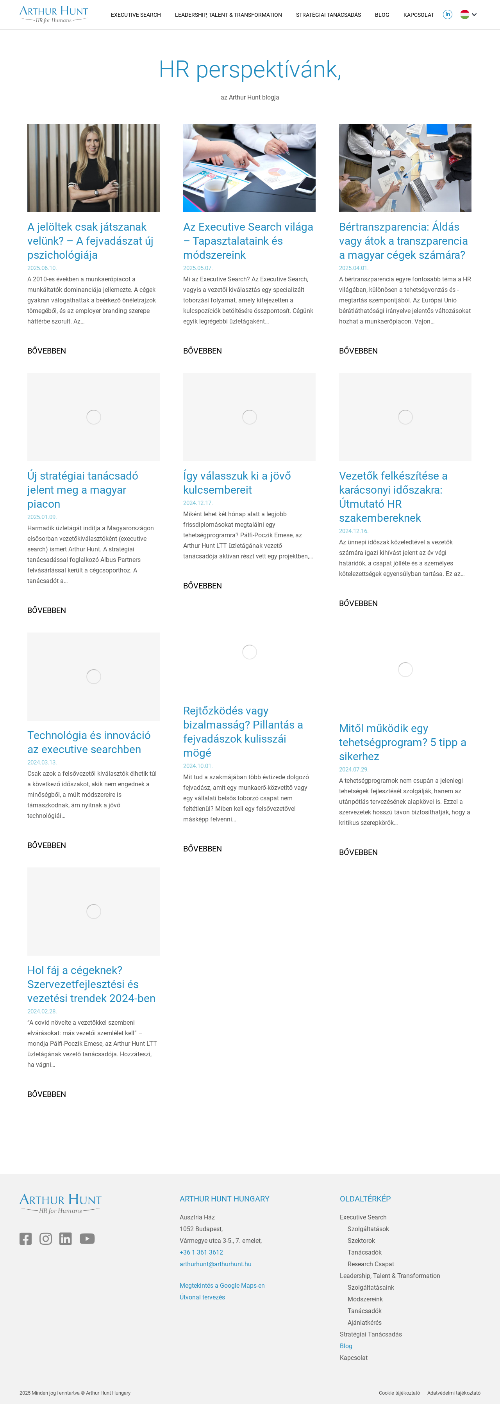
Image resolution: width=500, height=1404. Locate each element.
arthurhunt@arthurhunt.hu (216, 1264)
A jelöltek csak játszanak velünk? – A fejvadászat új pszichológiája (90, 240)
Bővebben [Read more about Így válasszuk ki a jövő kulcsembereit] (202, 585)
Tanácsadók (365, 1252)
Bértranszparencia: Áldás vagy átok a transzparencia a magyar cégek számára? (403, 240)
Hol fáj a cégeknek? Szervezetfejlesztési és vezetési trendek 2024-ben (91, 984)
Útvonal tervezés (202, 1297)
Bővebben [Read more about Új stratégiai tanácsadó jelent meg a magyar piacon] (46, 610)
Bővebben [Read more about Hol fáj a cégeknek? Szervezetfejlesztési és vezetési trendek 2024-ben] (46, 1094)
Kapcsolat (354, 1357)
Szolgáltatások (368, 1229)
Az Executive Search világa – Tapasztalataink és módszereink (248, 240)
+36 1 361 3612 (201, 1252)
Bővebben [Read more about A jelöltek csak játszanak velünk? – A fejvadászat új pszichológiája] (46, 350)
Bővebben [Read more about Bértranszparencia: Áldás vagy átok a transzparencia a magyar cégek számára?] (358, 350)
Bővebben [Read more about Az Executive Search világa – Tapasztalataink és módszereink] (202, 350)
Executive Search (363, 1217)
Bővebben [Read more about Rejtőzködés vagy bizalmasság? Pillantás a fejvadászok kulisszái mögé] (202, 848)
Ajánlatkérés (365, 1322)
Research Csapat (371, 1264)
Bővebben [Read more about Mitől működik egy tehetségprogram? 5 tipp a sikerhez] (358, 852)
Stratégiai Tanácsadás (371, 1334)
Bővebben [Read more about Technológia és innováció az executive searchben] (46, 845)
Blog (346, 1346)
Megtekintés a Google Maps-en (222, 1285)
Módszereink (365, 1299)
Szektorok (361, 1240)
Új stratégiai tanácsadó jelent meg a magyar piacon (82, 489)
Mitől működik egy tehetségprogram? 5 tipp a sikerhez (402, 742)
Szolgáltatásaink (371, 1287)
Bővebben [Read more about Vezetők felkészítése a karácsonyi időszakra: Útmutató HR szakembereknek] (358, 603)
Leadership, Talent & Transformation (390, 1276)
